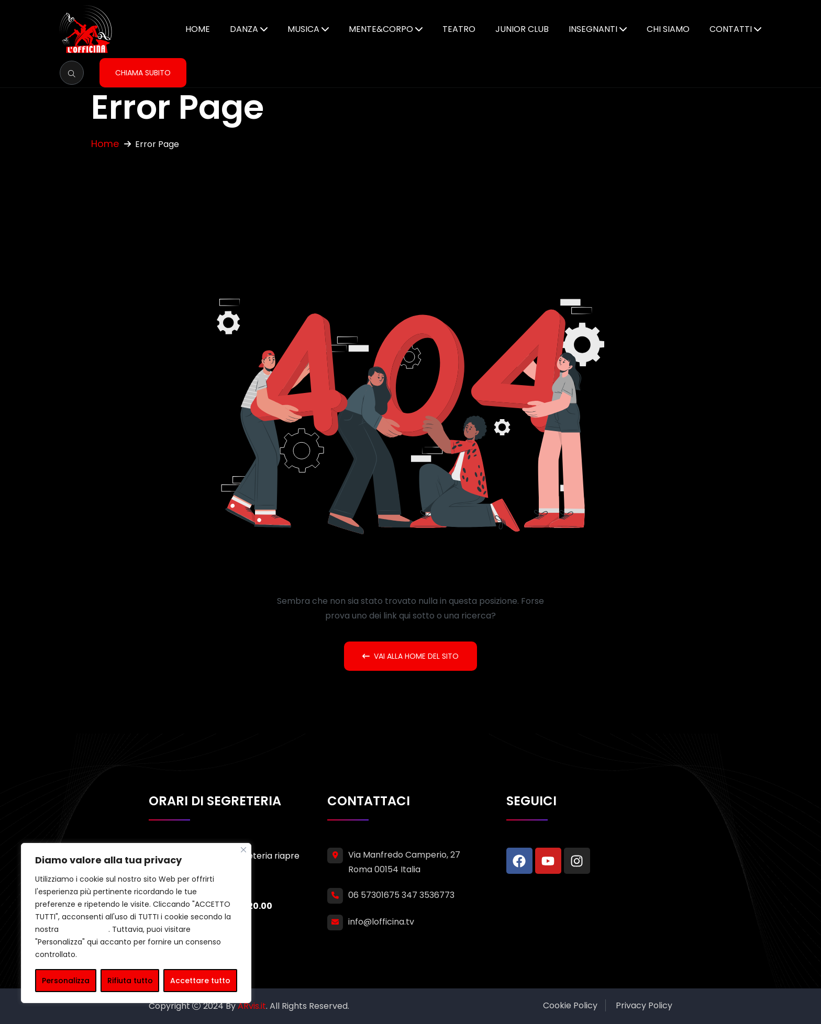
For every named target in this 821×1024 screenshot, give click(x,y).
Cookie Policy (570, 1005)
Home (197, 29)
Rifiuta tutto (130, 980)
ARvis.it (252, 1006)
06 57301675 (374, 895)
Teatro (458, 29)
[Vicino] (243, 849)
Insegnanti (593, 29)
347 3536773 (428, 895)
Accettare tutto (200, 980)
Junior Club (522, 29)
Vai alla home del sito (410, 656)
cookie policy (84, 929)
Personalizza (66, 980)
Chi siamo (668, 29)
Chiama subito (143, 72)
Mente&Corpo (381, 29)
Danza (244, 29)
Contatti (730, 29)
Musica (303, 29)
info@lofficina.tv (381, 922)
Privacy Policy (644, 1005)
